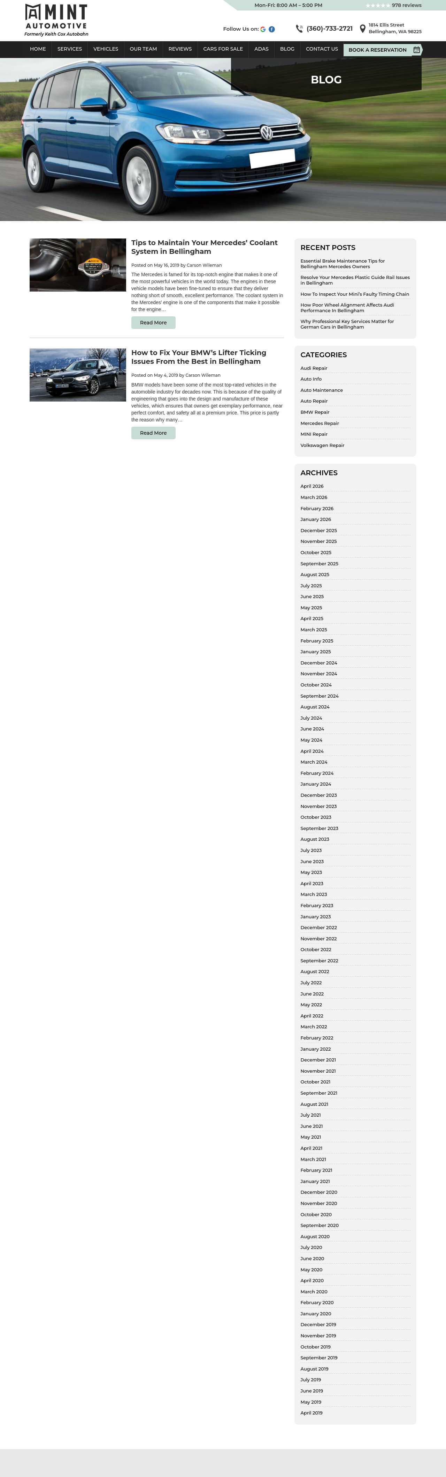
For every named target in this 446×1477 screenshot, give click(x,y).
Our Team (143, 49)
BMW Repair (315, 412)
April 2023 (312, 883)
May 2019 (311, 1402)
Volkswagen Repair (323, 445)
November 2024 (319, 673)
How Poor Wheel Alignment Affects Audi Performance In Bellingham (347, 307)
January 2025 (316, 651)
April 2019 (312, 1413)
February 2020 (317, 1302)
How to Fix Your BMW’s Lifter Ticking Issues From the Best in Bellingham (199, 357)
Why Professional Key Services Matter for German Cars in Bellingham (347, 324)
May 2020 (312, 1269)
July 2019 (311, 1379)
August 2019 (315, 1369)
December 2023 (319, 795)
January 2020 (316, 1313)
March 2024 (314, 762)
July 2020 (311, 1247)
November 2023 (319, 806)
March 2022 (314, 1026)
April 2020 (312, 1280)
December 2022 (319, 927)
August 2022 (315, 971)
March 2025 (314, 629)
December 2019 (318, 1324)
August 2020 (315, 1236)
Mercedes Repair (320, 423)
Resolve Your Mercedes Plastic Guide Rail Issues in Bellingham (355, 280)
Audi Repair (314, 368)
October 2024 (316, 685)
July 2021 (311, 1115)
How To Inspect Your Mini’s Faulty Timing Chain (355, 294)
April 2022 (312, 1016)
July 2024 (311, 718)
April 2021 (312, 1148)
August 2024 (315, 707)
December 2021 (318, 1060)
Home (38, 49)
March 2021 (313, 1159)
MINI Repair (314, 434)
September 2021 (319, 1093)
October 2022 (316, 949)
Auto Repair (314, 401)
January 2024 (316, 784)
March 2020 (314, 1291)
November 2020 (319, 1203)
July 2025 (311, 585)
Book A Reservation (380, 50)
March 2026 (314, 497)
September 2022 (319, 960)
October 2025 (316, 552)
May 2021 (311, 1137)
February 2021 (316, 1170)
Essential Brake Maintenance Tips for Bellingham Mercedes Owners (343, 263)
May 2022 (311, 1004)
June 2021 (312, 1126)
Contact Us (322, 49)
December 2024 (319, 663)
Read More (153, 322)
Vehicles (105, 49)
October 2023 (316, 817)
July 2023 (311, 850)
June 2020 (312, 1258)
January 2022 (316, 1049)
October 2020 (316, 1214)
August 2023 (315, 839)
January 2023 (316, 916)
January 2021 (315, 1181)
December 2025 (319, 530)
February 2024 (317, 773)
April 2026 (312, 486)
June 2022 (312, 994)
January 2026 (316, 519)
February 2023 (317, 905)
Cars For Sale (223, 49)
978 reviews (394, 5)
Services (69, 49)
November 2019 (318, 1335)
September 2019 (319, 1357)
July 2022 (311, 982)
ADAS (261, 49)
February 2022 (317, 1038)
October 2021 (316, 1082)
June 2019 (312, 1391)
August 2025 (315, 574)
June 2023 (312, 861)
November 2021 (318, 1071)
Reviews (180, 49)
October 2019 (316, 1347)
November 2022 (319, 938)
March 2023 (314, 894)
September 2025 (319, 563)
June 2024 (312, 729)
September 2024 (320, 696)
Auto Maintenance (322, 390)
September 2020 (320, 1225)
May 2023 (311, 872)
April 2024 (312, 751)
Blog (287, 49)
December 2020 (319, 1192)
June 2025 (312, 596)
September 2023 (319, 828)
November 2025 (319, 541)
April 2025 (312, 618)
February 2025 (317, 641)
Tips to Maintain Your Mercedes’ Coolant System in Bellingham (204, 247)
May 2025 (311, 607)
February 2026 (317, 508)
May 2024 (312, 740)
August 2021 (315, 1104)
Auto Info (311, 379)
